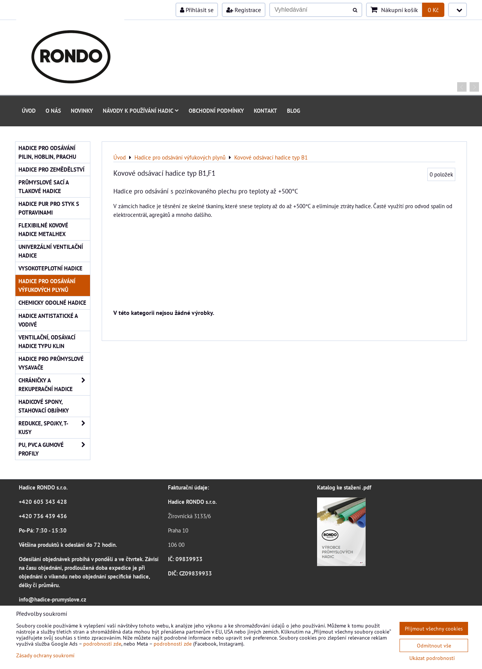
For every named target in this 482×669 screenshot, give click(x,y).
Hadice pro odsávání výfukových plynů (46, 285)
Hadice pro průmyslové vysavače (51, 363)
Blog (293, 110)
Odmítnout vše (434, 645)
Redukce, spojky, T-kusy (54, 427)
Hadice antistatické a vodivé (48, 320)
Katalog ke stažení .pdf (344, 487)
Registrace (243, 10)
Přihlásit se (197, 10)
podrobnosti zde (102, 643)
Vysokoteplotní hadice (50, 268)
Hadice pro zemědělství (51, 169)
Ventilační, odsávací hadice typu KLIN (46, 341)
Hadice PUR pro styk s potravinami (48, 208)
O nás (53, 110)
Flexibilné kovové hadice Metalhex (43, 229)
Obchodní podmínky (216, 110)
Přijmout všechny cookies (434, 628)
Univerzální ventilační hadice (50, 251)
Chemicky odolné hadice (52, 302)
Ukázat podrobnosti (432, 658)
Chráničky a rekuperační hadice (54, 384)
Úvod (29, 110)
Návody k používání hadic (141, 110)
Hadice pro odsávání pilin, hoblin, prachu (47, 152)
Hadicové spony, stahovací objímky (43, 406)
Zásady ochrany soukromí (45, 655)
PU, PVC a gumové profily (54, 449)
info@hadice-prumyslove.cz (52, 599)
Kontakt (265, 110)
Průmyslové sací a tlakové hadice (43, 186)
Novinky (82, 110)
